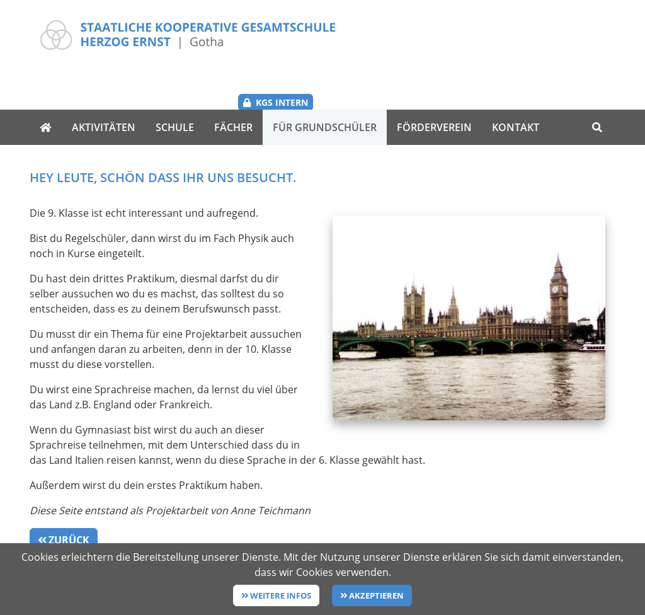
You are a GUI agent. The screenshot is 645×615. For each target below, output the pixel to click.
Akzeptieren (376, 595)
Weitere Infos (280, 595)
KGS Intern (575, 32)
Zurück (69, 498)
